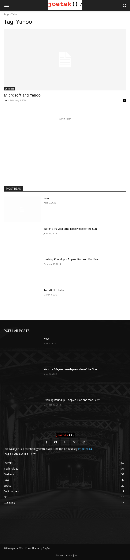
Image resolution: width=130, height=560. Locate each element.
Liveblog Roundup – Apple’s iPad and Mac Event (72, 259)
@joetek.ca (85, 449)
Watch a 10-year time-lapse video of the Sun (70, 228)
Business (9, 88)
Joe (5, 100)
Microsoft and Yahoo (22, 95)
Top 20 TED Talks (54, 290)
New (46, 198)
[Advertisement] (65, 144)
